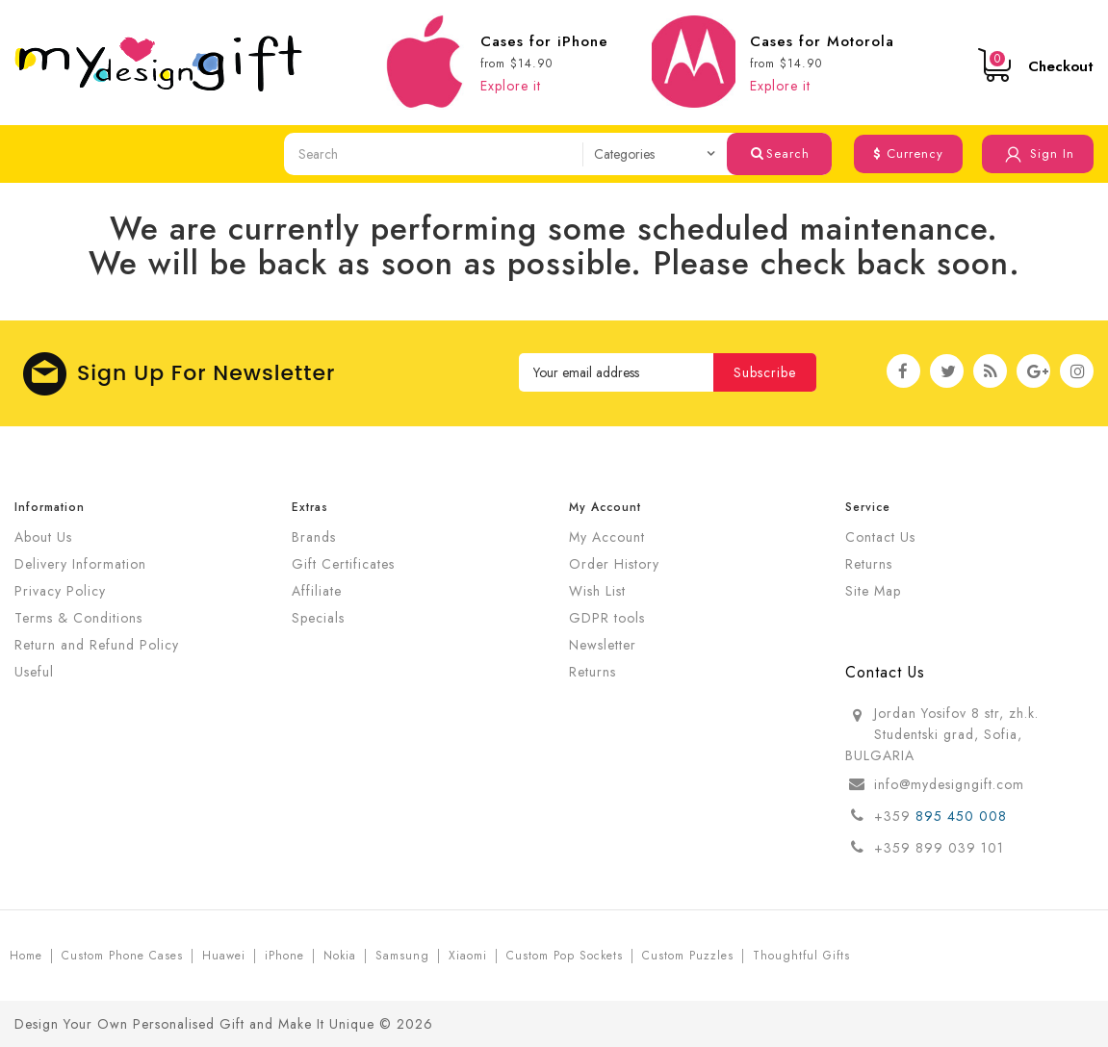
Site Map (873, 590)
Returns (592, 671)
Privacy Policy (60, 590)
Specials (318, 617)
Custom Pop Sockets (564, 955)
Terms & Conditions (78, 617)
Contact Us (880, 537)
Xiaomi (468, 955)
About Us (43, 537)
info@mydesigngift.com (949, 784)
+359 (894, 816)
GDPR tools (607, 617)
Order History (614, 564)
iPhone (284, 955)
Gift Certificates (343, 564)
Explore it (510, 85)
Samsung (402, 955)
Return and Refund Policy (96, 644)
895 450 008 (963, 816)
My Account (607, 537)
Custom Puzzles (688, 955)
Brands (314, 537)
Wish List (597, 590)
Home (26, 955)
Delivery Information (80, 564)
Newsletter (602, 644)
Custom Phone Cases (122, 955)
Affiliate (317, 590)
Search (780, 153)
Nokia (339, 955)
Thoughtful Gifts (801, 955)
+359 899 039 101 (939, 847)
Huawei (223, 955)
